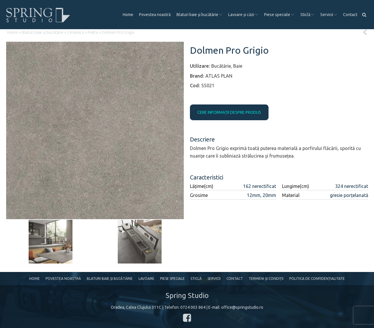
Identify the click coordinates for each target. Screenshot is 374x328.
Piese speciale (279, 14)
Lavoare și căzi (243, 14)
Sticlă (307, 14)
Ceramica (75, 32)
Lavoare (146, 278)
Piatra (93, 32)
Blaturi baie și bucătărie (199, 14)
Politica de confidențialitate (317, 278)
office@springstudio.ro (242, 307)
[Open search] (364, 14)
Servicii (328, 14)
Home (128, 14)
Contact (350, 14)
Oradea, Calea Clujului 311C (136, 307)
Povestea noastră (155, 14)
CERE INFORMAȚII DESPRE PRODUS (229, 112)
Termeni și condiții (266, 278)
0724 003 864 (192, 307)
